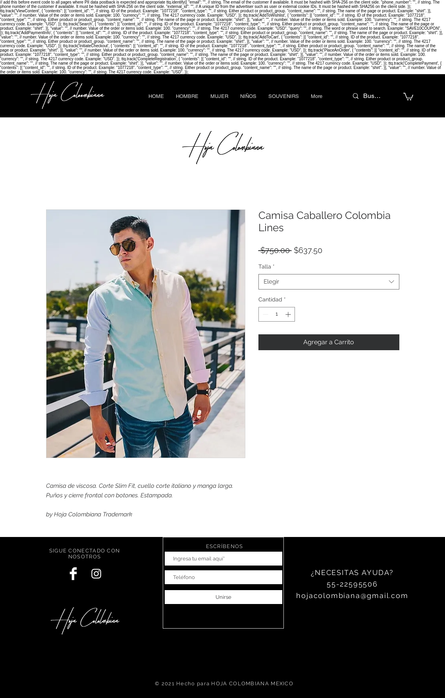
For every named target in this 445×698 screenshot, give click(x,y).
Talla (266, 266)
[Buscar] (373, 96)
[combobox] (328, 282)
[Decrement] (265, 314)
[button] (187, 96)
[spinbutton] (277, 314)
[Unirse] (223, 597)
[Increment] (289, 314)
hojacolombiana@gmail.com (352, 595)
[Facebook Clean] (73, 573)
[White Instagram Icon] (96, 573)
